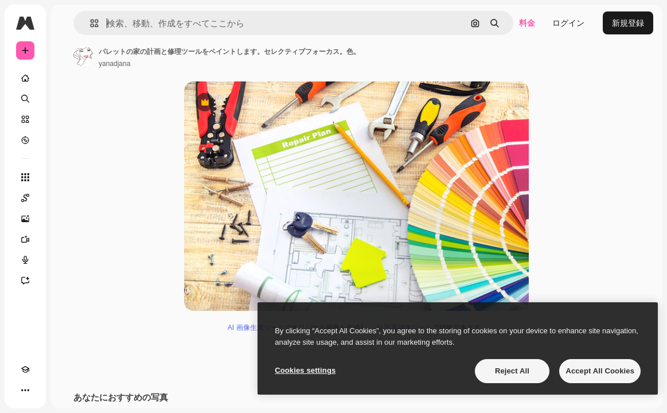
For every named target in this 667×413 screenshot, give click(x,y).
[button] (90, 23)
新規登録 (628, 23)
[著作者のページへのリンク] (83, 56)
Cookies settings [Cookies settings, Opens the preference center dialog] (305, 370)
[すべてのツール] (25, 177)
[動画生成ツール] (25, 239)
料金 (527, 23)
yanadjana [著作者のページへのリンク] (114, 64)
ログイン (568, 23)
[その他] (25, 390)
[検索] (25, 98)
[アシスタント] (25, 280)
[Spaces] (25, 198)
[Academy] (25, 369)
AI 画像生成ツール (256, 328)
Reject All (512, 371)
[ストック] (25, 119)
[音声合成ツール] (25, 260)
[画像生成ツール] (25, 218)
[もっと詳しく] (25, 140)
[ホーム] (25, 78)
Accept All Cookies (599, 371)
